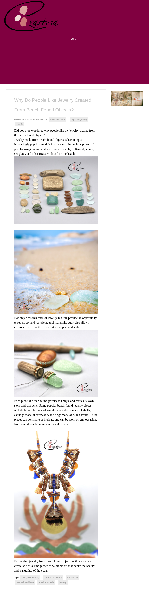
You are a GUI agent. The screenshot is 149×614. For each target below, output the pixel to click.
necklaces (65, 410)
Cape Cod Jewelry (79, 119)
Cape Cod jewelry (53, 577)
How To (19, 124)
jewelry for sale (46, 582)
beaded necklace (25, 582)
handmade (72, 577)
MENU (74, 39)
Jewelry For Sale (57, 119)
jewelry (62, 582)
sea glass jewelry (30, 577)
